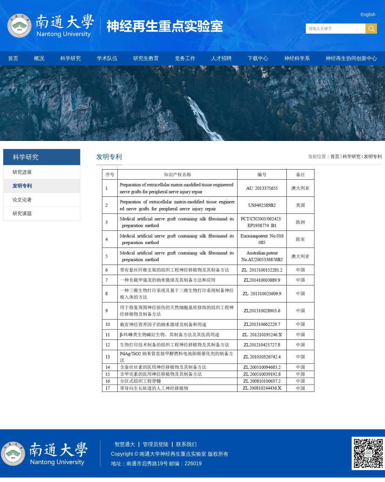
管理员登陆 (155, 444)
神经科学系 (297, 58)
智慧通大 (125, 444)
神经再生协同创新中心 (351, 58)
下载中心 (258, 58)
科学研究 (70, 58)
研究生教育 (146, 58)
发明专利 (373, 156)
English (368, 14)
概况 (39, 58)
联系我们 (186, 444)
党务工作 (185, 58)
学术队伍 (107, 58)
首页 (13, 58)
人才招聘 (221, 58)
